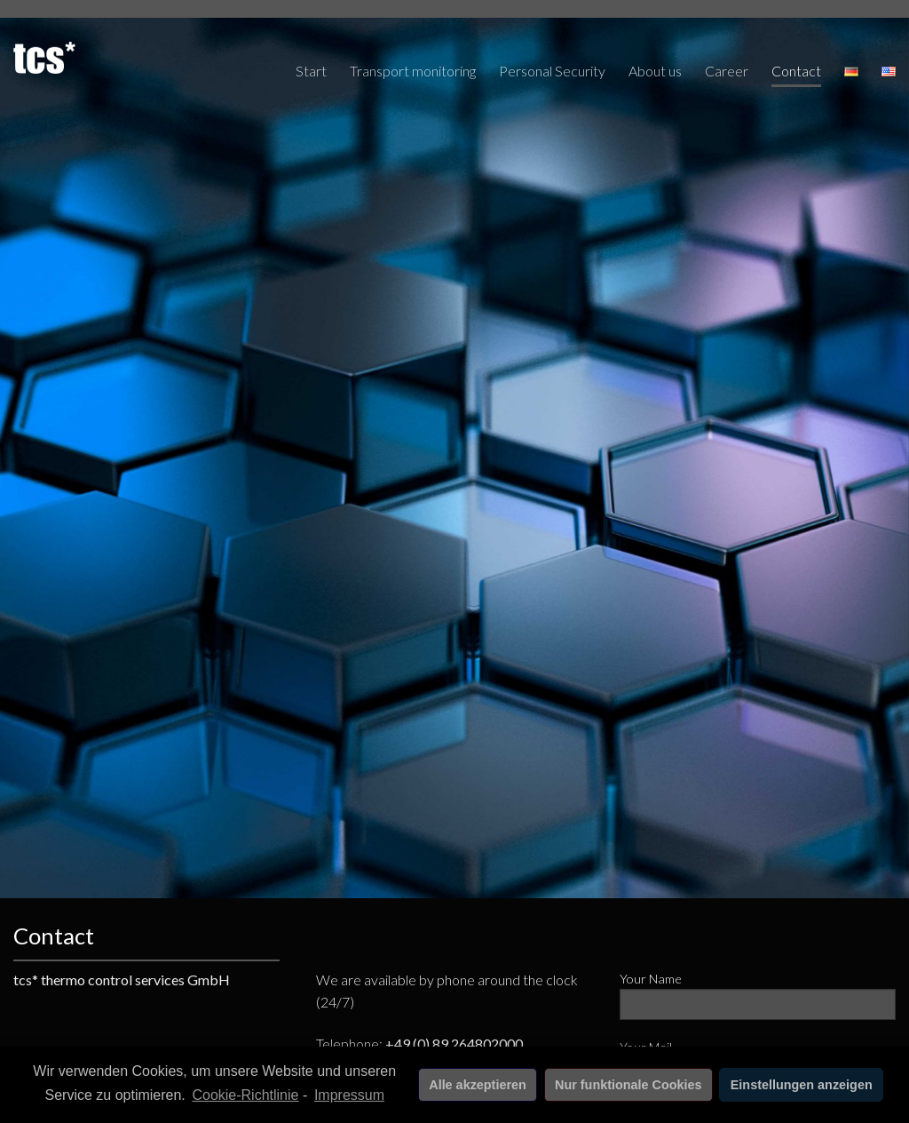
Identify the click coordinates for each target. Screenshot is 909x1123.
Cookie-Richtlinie (245, 1095)
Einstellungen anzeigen (802, 1085)
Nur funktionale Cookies (628, 1085)
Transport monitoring (413, 70)
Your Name (758, 1001)
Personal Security (552, 70)
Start (311, 70)
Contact (796, 70)
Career (726, 70)
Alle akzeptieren (477, 1085)
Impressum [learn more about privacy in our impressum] (349, 1095)
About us (655, 70)
